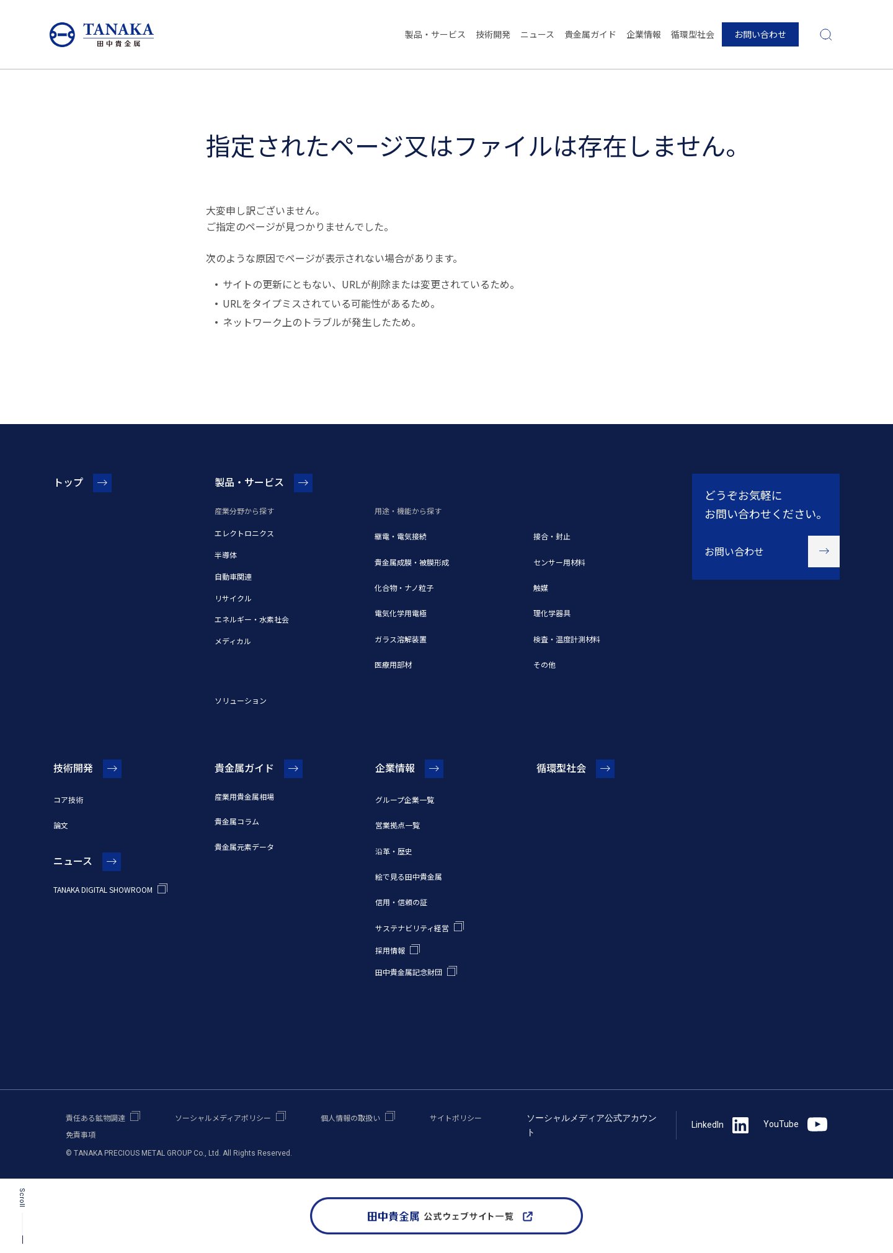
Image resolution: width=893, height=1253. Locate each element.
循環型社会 (692, 34)
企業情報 (643, 34)
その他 (544, 664)
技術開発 (493, 34)
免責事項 (81, 1134)
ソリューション (241, 700)
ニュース (537, 34)
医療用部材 (393, 664)
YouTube (795, 1124)
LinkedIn (720, 1125)
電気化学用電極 (401, 613)
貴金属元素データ (244, 846)
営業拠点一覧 (397, 825)
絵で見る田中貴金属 (408, 876)
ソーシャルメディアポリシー (223, 1117)
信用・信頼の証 (401, 902)
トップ (68, 481)
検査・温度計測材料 (566, 639)
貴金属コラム (237, 821)
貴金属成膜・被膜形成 (412, 562)
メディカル (233, 640)
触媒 (540, 587)
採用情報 (390, 950)
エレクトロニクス (244, 533)
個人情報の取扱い (350, 1117)
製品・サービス (435, 34)
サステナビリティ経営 (412, 928)
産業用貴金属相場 (244, 796)
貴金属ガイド (590, 34)
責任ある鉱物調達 (95, 1117)
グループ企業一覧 (404, 799)
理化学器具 (552, 613)
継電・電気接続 (401, 536)
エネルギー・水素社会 (252, 619)
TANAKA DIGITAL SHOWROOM (103, 889)
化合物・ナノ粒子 (404, 587)
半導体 (226, 554)
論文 (60, 825)
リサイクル (233, 598)
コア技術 (68, 799)
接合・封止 (552, 536)
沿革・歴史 (393, 851)
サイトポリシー (456, 1117)
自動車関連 (233, 576)
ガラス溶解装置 (401, 639)
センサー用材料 (559, 562)
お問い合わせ (760, 34)
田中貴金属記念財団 (408, 972)
